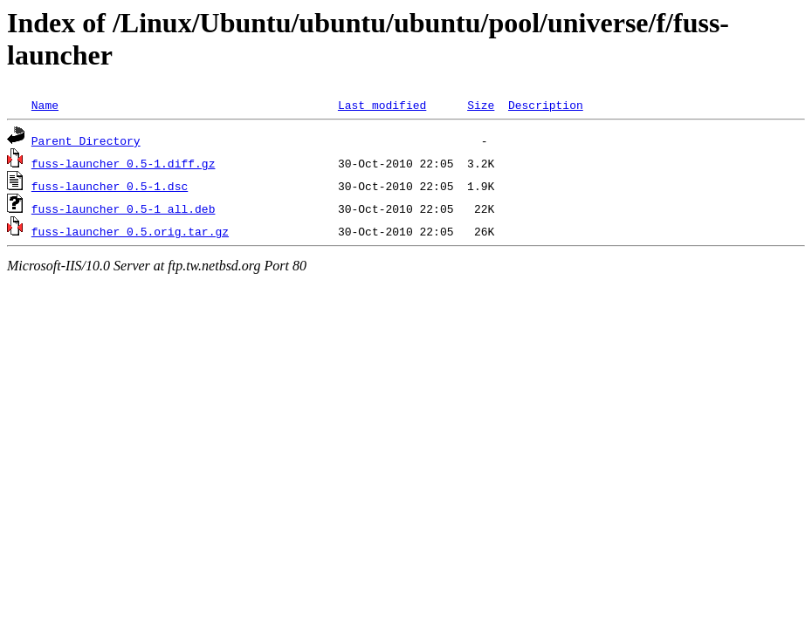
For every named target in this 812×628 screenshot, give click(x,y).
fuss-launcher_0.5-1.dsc (109, 186)
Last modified (382, 105)
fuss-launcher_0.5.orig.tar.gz (130, 231)
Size (480, 105)
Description (545, 105)
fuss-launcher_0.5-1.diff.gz (123, 163)
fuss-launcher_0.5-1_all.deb (123, 208)
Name (44, 105)
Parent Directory (86, 140)
